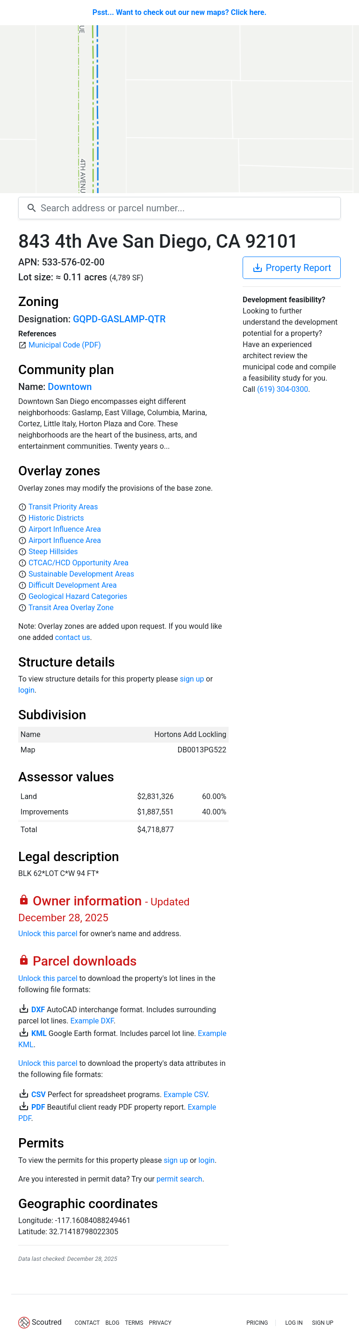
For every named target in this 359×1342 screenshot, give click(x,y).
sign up (192, 678)
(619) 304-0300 (282, 389)
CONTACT (87, 1323)
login (26, 690)
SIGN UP (322, 1323)
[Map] (179, 109)
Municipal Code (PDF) (65, 345)
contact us (72, 637)
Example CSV (185, 1094)
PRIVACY (160, 1323)
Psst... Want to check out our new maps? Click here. (179, 12)
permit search (179, 1179)
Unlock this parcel (48, 933)
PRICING (257, 1323)
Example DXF (91, 1020)
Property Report (291, 267)
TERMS (134, 1323)
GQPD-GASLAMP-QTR (119, 319)
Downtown (70, 386)
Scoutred (47, 1322)
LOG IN (293, 1323)
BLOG (112, 1323)
